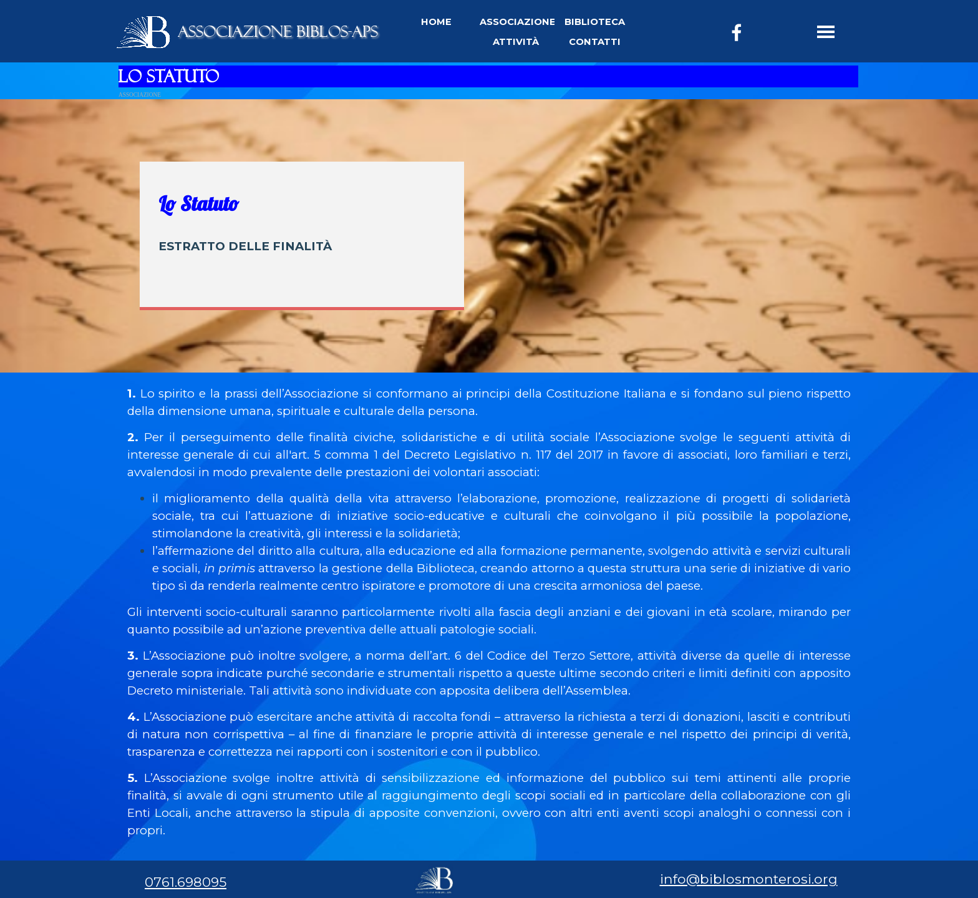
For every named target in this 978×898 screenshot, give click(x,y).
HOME (436, 21)
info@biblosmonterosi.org (749, 879)
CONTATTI (595, 41)
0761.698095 (185, 882)
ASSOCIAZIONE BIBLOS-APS (278, 31)
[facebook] (736, 32)
